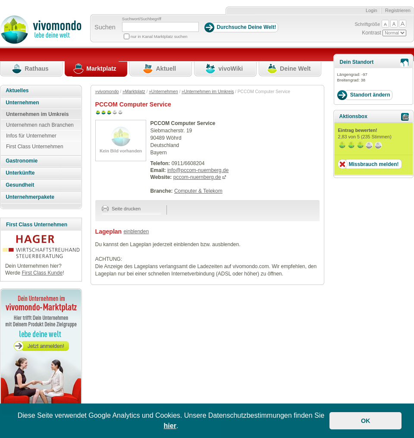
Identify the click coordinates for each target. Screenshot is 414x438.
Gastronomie (22, 161)
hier (170, 425)
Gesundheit (20, 185)
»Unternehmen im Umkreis (208, 91)
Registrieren (398, 10)
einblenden (136, 231)
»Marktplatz (133, 91)
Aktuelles (17, 91)
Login (371, 10)
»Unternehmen (163, 91)
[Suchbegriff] (160, 27)
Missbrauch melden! (373, 164)
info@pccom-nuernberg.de (198, 170)
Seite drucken (121, 208)
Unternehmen (22, 103)
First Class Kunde (42, 273)
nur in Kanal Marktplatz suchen (159, 36)
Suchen (105, 27)
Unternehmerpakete (30, 197)
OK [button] (365, 420)
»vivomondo (107, 91)
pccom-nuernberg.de (197, 177)
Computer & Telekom (198, 191)
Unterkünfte (20, 173)
